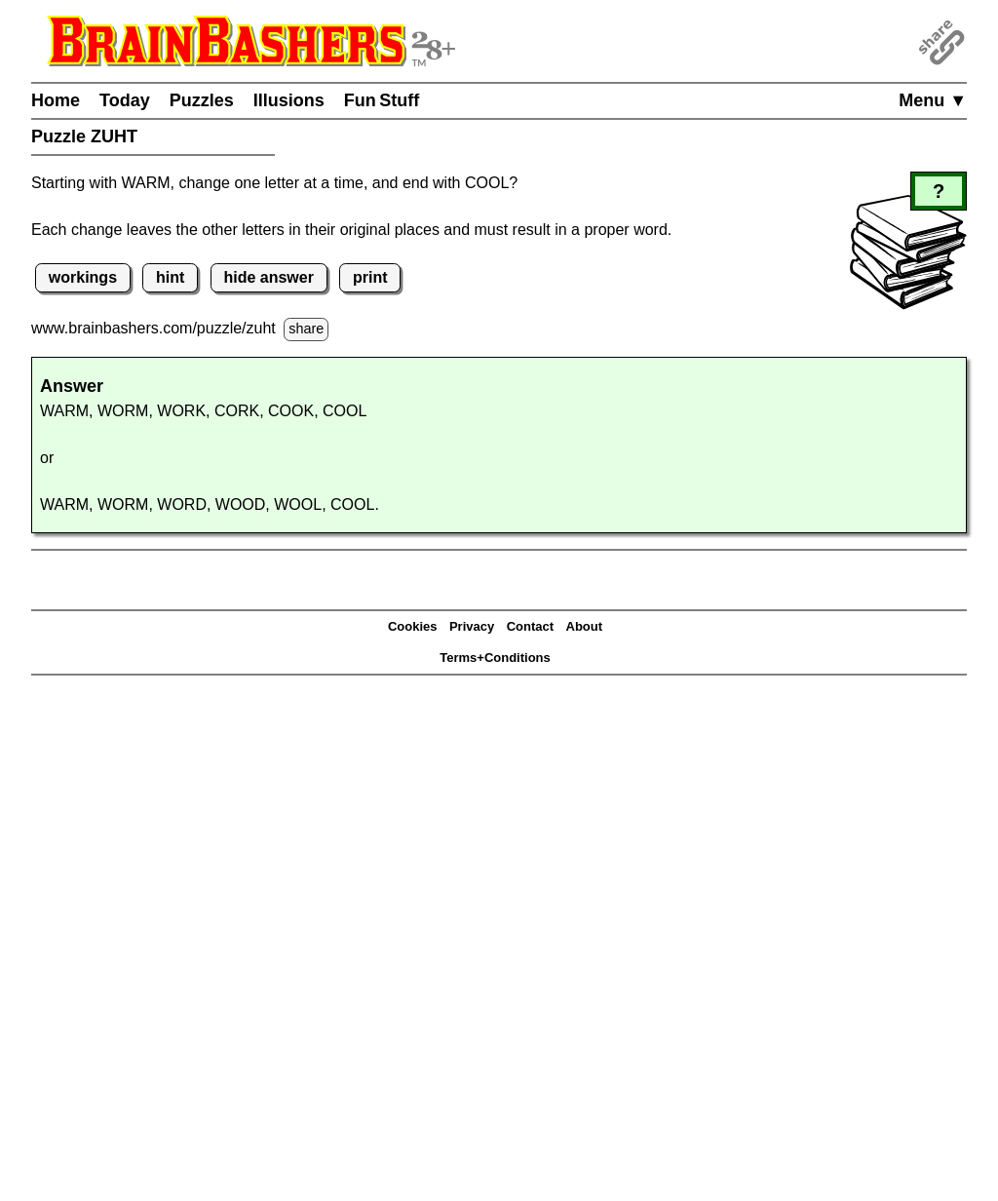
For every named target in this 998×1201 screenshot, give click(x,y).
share (306, 328)
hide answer (268, 277)
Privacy (471, 626)
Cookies (413, 626)
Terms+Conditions (495, 657)
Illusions (289, 100)
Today (124, 100)
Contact (530, 626)
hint (170, 277)
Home (55, 100)
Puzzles (202, 100)
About (584, 626)
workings (83, 277)
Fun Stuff (382, 100)
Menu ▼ (933, 100)
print (370, 277)
